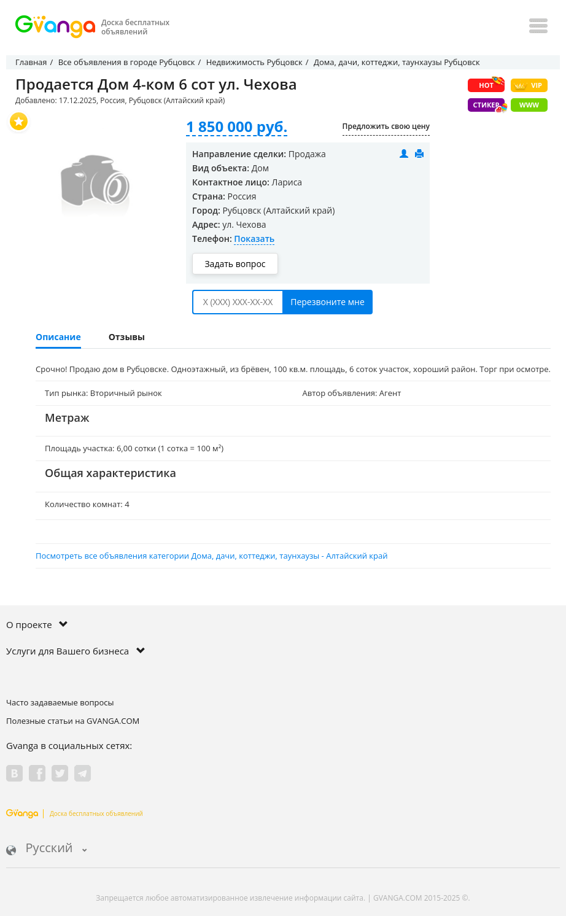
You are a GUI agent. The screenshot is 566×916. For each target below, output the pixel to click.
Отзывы (127, 337)
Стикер (489, 106)
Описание (58, 337)
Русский (46, 848)
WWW (529, 104)
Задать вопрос (234, 264)
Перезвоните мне (327, 302)
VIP (527, 85)
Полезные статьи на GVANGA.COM (72, 720)
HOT (492, 84)
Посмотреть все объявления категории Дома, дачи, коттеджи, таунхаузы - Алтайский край (211, 555)
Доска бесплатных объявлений (74, 813)
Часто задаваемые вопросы (60, 702)
